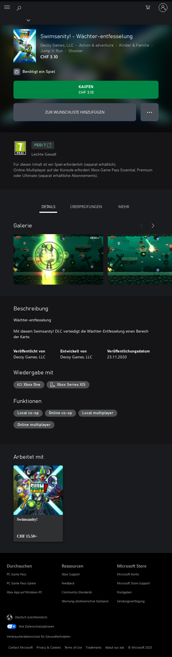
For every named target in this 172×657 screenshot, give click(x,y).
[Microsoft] (86, 4)
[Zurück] (141, 226)
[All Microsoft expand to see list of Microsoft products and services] (7, 7)
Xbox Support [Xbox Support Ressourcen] (71, 574)
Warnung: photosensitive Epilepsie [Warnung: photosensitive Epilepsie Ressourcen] (85, 601)
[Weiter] (153, 226)
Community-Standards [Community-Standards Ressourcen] (77, 592)
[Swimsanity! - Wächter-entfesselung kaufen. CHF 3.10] (86, 90)
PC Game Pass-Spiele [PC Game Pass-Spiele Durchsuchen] (21, 583)
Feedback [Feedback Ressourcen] (68, 583)
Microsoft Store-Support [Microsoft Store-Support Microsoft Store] (133, 583)
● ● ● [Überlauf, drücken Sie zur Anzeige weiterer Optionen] (149, 112)
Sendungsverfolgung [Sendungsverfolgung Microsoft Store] (131, 601)
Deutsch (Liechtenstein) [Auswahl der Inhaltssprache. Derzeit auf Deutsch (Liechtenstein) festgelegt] (31, 617)
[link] (38, 503)
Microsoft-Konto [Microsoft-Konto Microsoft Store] (128, 574)
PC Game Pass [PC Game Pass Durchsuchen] (16, 574)
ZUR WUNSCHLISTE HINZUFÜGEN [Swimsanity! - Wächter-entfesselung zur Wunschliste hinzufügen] (74, 112)
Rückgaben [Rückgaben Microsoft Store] (124, 592)
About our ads (114, 647)
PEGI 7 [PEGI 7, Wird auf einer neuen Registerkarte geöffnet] (42, 145)
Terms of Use (73, 647)
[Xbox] (14, 20)
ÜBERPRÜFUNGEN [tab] (86, 206)
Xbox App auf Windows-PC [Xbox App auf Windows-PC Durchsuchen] (24, 592)
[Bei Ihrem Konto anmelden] (163, 7)
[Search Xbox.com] (19, 7)
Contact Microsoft (20, 647)
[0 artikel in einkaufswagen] (149, 7)
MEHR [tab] (123, 206)
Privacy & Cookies (48, 647)
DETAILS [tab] (48, 206)
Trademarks (94, 647)
